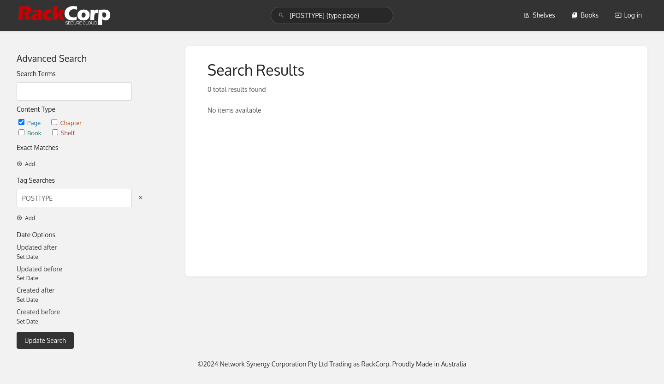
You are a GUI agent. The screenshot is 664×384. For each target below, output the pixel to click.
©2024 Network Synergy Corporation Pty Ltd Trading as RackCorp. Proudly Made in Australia (331, 364)
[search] (332, 15)
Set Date (27, 256)
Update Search (45, 340)
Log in (628, 15)
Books (585, 15)
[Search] (281, 15)
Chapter (66, 122)
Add (26, 164)
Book (30, 133)
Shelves (539, 15)
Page (30, 122)
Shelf (63, 133)
